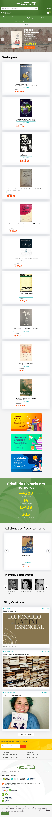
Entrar (48, 8)
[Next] (49, 39)
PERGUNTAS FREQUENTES (10, 754)
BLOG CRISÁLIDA (32, 757)
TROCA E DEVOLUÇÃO (33, 754)
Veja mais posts (26, 734)
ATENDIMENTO (31, 752)
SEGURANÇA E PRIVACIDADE (10, 757)
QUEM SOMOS (6, 752)
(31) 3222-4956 (19, 21)
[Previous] (2, 39)
